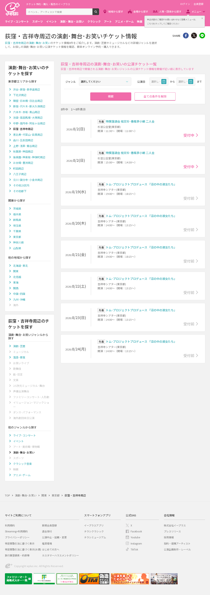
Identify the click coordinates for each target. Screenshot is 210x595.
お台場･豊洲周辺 (23, 163)
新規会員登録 (49, 525)
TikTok (134, 549)
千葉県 (17, 231)
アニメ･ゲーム (22, 475)
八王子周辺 (19, 174)
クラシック (94, 21)
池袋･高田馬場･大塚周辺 (28, 117)
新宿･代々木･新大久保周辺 (29, 106)
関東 (15, 271)
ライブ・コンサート (17, 21)
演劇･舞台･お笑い (39, 43)
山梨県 (17, 248)
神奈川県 (18, 242)
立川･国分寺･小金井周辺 (28, 180)
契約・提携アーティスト (177, 543)
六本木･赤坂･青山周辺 (26, 112)
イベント (51, 21)
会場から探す (140, 11)
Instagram (136, 543)
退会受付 (47, 531)
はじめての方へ (50, 549)
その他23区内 (21, 185)
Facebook (136, 531)
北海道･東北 (20, 266)
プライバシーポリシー (17, 537)
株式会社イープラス (175, 525)
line (202, 35)
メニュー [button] (196, 11)
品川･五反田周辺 (23, 140)
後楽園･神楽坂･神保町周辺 (29, 157)
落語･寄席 (19, 357)
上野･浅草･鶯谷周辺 (25, 146)
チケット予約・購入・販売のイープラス (48, 4)
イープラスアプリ (94, 525)
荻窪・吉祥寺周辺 (15, 43)
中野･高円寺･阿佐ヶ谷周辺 (29, 123)
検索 (111, 96)
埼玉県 (17, 225)
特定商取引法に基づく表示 (19, 543)
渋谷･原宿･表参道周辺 (26, 89)
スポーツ (37, 21)
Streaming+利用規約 (16, 531)
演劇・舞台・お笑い (72, 21)
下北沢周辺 (19, 95)
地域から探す (115, 11)
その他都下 (19, 191)
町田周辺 (18, 168)
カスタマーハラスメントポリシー (60, 555)
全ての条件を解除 (155, 96)
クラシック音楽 (22, 464)
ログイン (185, 3)
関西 (15, 288)
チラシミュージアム (95, 537)
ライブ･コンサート (24, 435)
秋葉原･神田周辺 (23, 151)
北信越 (17, 277)
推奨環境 (47, 543)
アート (108, 21)
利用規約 (10, 525)
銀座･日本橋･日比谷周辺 (28, 101)
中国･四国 (19, 294)
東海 (15, 282)
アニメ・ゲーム (124, 21)
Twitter (194, 35)
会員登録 (198, 3)
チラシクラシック (94, 531)
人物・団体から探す (170, 11)
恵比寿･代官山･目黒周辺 (28, 135)
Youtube (135, 537)
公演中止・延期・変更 (54, 537)
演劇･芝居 (19, 346)
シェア (186, 35)
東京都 (17, 237)
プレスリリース (172, 531)
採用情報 (169, 537)
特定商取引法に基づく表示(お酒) (23, 549)
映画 (139, 21)
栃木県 (17, 214)
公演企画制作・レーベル (177, 549)
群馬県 (17, 220)
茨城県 (17, 208)
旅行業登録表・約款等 (17, 555)
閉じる (202, 18)
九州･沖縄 (19, 299)
